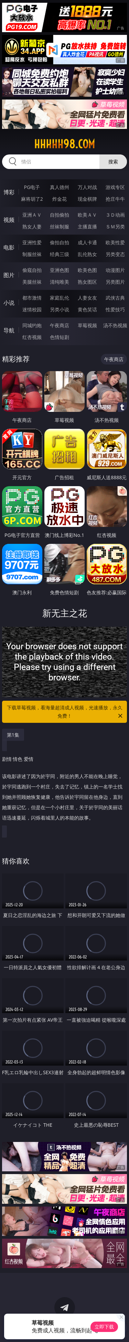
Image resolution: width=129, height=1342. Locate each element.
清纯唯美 (59, 281)
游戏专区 (115, 187)
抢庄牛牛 (115, 199)
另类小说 (59, 309)
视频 (8, 220)
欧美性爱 (115, 242)
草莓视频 (87, 325)
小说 (8, 302)
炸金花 (59, 199)
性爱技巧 (115, 309)
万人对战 (87, 187)
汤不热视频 (115, 325)
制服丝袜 (32, 254)
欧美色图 (87, 270)
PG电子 (32, 187)
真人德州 (59, 187)
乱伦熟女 (87, 254)
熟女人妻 (32, 226)
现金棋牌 (87, 199)
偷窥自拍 (32, 270)
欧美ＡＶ (87, 214)
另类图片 (115, 281)
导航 (8, 330)
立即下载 (104, 1326)
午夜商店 (59, 325)
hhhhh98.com (64, 144)
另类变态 (115, 254)
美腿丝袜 (32, 281)
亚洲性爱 (32, 242)
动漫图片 (115, 270)
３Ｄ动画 (115, 214)
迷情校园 (32, 309)
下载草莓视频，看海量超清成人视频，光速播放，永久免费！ (65, 712)
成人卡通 (87, 242)
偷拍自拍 (59, 242)
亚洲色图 (59, 270)
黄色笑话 (87, 309)
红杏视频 (32, 337)
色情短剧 (59, 337)
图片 (8, 275)
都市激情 (32, 297)
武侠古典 (115, 297)
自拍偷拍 (59, 214)
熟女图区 (87, 281)
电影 (8, 247)
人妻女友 (87, 297)
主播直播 (87, 226)
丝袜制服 (59, 226)
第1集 (13, 734)
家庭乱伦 (59, 297)
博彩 (8, 192)
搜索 (113, 161)
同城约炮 (32, 325)
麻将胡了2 (32, 199)
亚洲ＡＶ (32, 214)
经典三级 (59, 254)
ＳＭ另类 (115, 226)
